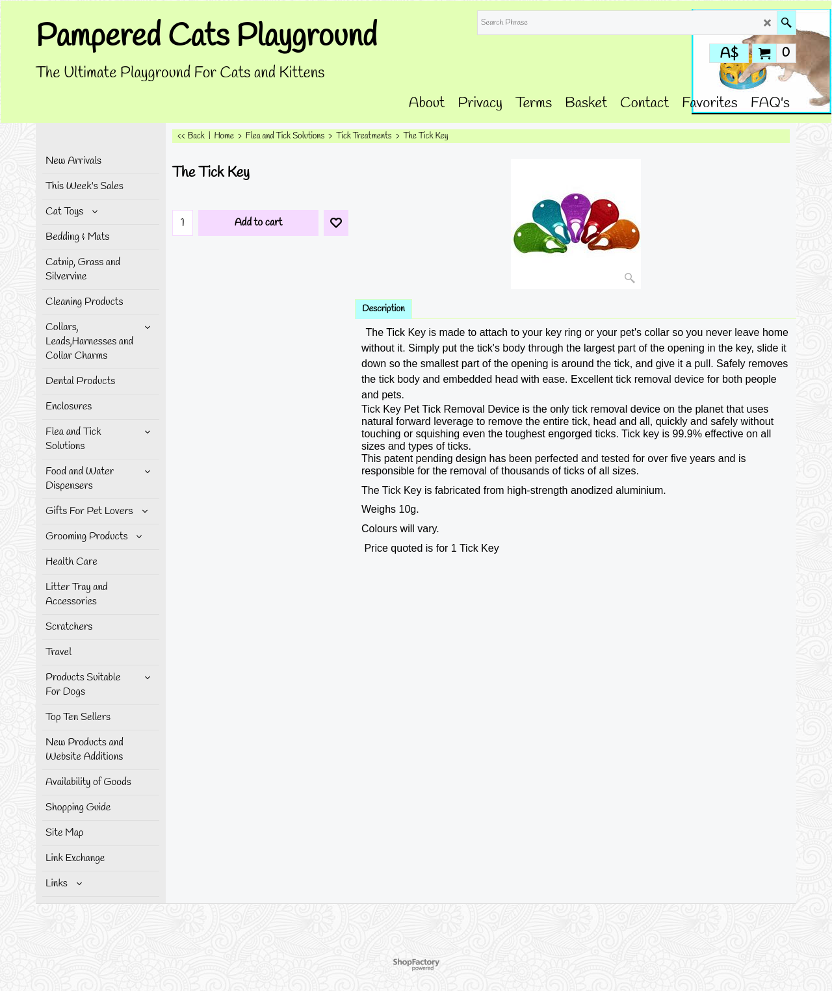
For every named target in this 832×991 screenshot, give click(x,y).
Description (383, 309)
